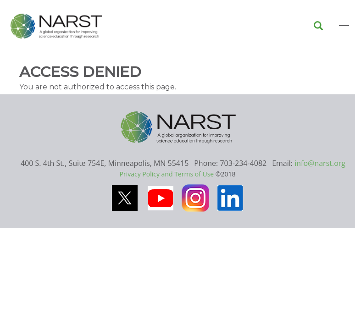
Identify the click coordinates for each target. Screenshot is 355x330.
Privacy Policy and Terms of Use (166, 174)
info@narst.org (319, 163)
